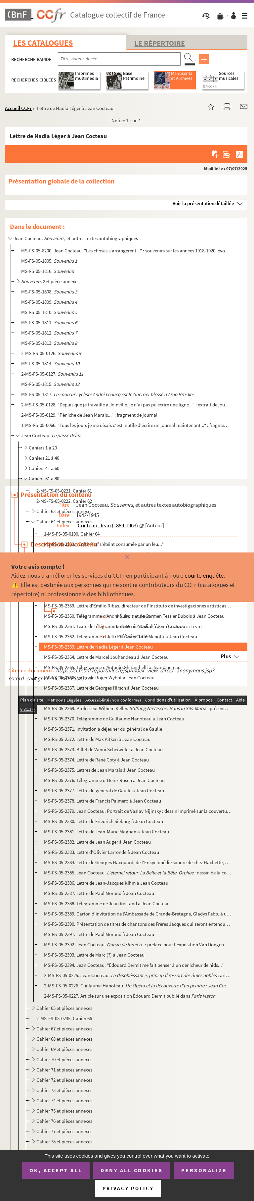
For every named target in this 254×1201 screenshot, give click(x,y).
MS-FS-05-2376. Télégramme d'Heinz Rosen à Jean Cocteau (104, 780)
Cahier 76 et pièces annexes (64, 1121)
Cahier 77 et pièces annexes (64, 1131)
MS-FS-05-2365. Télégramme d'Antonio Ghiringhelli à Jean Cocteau (112, 667)
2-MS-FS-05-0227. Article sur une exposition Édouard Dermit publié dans (129, 996)
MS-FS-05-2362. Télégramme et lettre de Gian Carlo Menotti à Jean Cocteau (120, 636)
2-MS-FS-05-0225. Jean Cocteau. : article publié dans (138, 975)
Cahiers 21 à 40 (44, 458)
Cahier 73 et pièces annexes (64, 1090)
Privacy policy (128, 1188)
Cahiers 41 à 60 (44, 468)
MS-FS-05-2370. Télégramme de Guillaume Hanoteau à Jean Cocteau (114, 718)
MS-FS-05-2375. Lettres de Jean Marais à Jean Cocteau (99, 770)
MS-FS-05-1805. (49, 261)
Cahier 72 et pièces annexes (64, 1080)
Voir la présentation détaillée (203, 203)
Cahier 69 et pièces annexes (64, 1049)
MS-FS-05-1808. (49, 291)
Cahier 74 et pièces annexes (64, 1100)
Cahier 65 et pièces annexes (64, 1008)
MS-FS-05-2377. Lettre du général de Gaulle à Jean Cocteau (104, 790)
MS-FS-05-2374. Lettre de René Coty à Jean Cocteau (96, 760)
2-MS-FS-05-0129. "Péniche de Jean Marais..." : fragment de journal (89, 415)
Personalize (204, 1170)
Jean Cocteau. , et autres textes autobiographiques (76, 238)
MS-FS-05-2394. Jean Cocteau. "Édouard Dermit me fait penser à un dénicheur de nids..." (134, 965)
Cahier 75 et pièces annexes (64, 1111)
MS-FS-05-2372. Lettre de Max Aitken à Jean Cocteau (97, 739)
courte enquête (204, 575)
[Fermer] (126, 557)
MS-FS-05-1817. (107, 394)
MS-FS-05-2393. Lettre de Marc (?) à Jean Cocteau (94, 955)
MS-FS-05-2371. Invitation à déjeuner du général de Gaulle (103, 729)
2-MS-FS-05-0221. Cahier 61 (64, 491)
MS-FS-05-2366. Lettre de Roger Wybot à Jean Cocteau (99, 677)
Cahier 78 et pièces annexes (64, 1141)
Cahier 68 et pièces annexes (64, 1039)
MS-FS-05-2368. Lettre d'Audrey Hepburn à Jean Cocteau (101, 698)
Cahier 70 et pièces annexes (64, 1059)
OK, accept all (55, 1170)
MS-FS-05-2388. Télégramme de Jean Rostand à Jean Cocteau (107, 903)
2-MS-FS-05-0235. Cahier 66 (64, 1018)
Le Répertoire (160, 43)
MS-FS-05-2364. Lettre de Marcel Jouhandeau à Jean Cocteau (106, 657)
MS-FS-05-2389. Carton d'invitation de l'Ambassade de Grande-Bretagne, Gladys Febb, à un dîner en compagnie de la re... (138, 914)
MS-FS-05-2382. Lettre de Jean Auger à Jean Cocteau (97, 842)
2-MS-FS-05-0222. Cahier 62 (64, 501)
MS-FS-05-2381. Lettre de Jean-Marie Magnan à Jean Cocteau (106, 831)
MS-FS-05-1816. (47, 271)
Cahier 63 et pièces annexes (64, 511)
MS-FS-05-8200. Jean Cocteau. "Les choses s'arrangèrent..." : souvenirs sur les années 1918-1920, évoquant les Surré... (125, 250)
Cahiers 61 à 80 (44, 478)
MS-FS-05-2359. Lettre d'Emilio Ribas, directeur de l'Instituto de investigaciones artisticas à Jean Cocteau (138, 605)
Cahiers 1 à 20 (43, 447)
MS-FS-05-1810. (49, 312)
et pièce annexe (49, 281)
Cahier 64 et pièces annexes (64, 521)
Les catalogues (43, 43)
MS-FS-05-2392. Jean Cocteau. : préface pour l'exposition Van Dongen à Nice (138, 944)
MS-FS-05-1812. (49, 333)
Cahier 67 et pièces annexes (64, 1028)
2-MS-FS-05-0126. (51, 353)
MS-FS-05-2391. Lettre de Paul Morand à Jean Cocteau (99, 934)
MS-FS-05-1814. (50, 363)
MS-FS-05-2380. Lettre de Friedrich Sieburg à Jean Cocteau (103, 821)
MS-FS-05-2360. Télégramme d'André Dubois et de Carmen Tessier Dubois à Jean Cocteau (134, 616)
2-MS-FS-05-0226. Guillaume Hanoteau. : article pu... (138, 985)
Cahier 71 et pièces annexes (64, 1070)
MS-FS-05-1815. (50, 384)
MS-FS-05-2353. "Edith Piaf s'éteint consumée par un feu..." (104, 544)
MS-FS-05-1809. (49, 302)
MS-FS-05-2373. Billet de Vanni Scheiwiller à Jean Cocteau (103, 749)
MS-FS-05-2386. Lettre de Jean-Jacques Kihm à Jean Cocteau (106, 883)
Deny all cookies (132, 1170)
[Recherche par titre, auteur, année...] (119, 59)
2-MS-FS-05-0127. (52, 374)
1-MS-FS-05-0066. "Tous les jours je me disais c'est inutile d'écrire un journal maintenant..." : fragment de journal (125, 425)
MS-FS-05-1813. (49, 343)
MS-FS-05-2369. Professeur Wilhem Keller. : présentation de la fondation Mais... (138, 708)
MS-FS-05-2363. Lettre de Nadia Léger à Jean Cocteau (98, 647)
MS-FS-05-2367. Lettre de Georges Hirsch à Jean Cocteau (101, 688)
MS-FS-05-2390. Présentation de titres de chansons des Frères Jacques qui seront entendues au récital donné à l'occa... (138, 924)
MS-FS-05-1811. (49, 322)
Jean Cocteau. (51, 435)
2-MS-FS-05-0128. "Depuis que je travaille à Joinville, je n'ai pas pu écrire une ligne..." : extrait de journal (125, 404)
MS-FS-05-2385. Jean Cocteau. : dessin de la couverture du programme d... (138, 872)
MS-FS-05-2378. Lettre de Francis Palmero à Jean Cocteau (102, 801)
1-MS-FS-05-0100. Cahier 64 (72, 534)
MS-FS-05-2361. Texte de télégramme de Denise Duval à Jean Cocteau (114, 626)
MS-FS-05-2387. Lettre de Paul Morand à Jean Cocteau (99, 893)
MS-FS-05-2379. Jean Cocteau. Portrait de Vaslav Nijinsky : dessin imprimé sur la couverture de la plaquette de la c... (138, 811)
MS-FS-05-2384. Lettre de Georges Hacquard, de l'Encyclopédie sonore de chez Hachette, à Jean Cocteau (138, 862)
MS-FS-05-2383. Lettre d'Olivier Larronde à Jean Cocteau (101, 852)
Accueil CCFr (18, 108)
